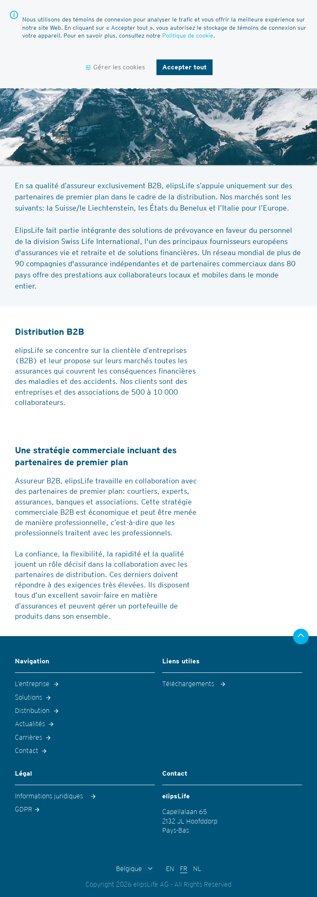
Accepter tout (184, 67)
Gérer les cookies (119, 67)
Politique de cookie (187, 35)
